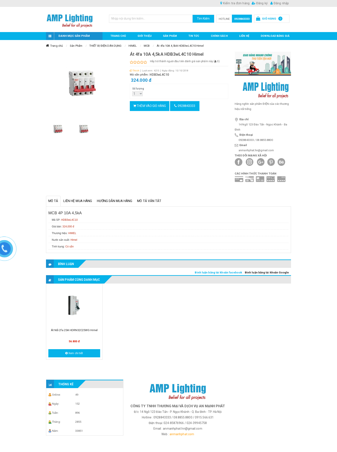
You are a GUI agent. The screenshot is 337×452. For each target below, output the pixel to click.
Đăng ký (260, 3)
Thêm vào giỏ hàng (149, 106)
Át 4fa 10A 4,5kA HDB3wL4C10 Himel (180, 45)
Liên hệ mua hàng (77, 201)
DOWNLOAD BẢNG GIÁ (275, 35)
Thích (134, 70)
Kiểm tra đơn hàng (235, 3)
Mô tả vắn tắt (149, 201)
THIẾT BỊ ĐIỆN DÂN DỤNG (105, 45)
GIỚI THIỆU (145, 35)
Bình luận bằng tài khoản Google (267, 272)
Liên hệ (244, 35)
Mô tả (53, 201)
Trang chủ (118, 35)
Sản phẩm (170, 35)
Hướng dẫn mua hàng (114, 201)
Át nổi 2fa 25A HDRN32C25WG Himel (74, 330)
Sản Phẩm (76, 45)
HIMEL (133, 45)
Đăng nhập (279, 3)
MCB (147, 45)
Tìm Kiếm (203, 18)
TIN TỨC (193, 35)
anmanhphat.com (182, 434)
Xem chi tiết (74, 353)
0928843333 (242, 18)
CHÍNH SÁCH (219, 35)
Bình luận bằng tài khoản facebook (218, 272)
